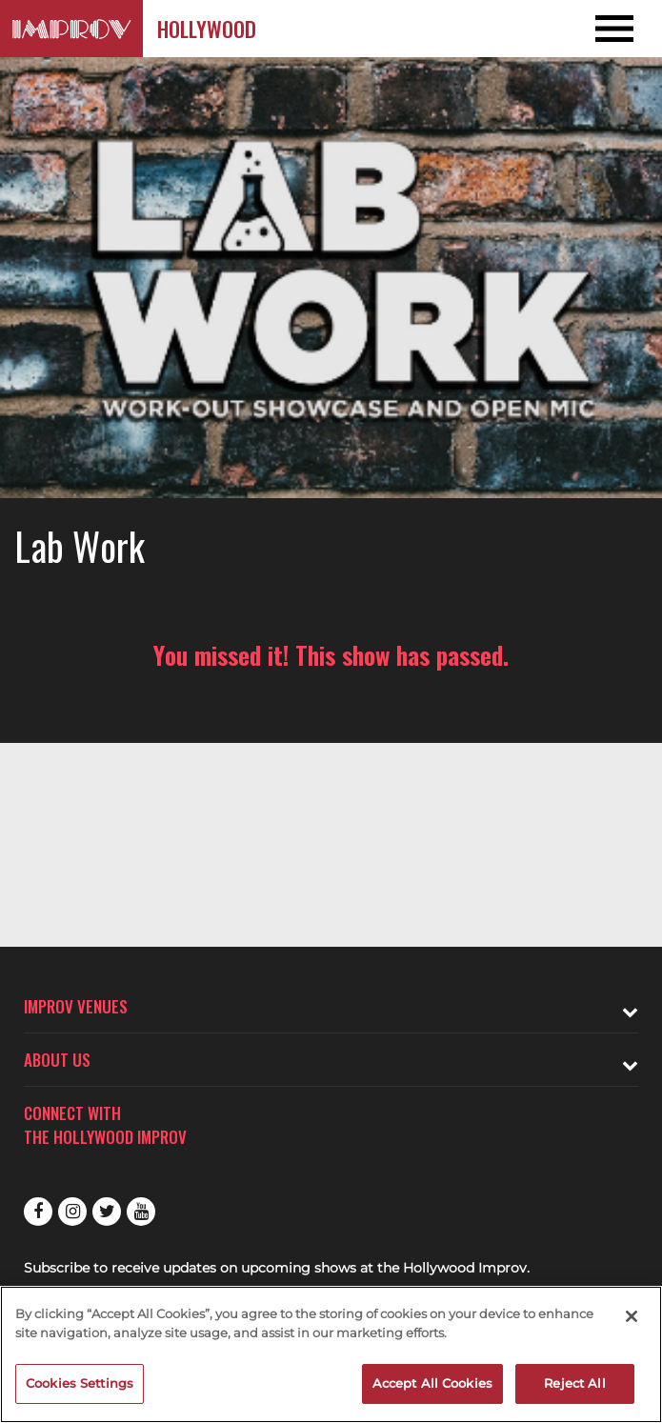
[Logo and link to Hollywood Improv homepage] (71, 28)
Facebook (38, 1211)
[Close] (631, 1316)
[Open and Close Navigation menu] (596, 28)
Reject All (574, 1383)
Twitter (106, 1211)
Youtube (141, 1211)
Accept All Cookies (432, 1383)
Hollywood (206, 28)
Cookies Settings (79, 1383)
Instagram (72, 1211)
